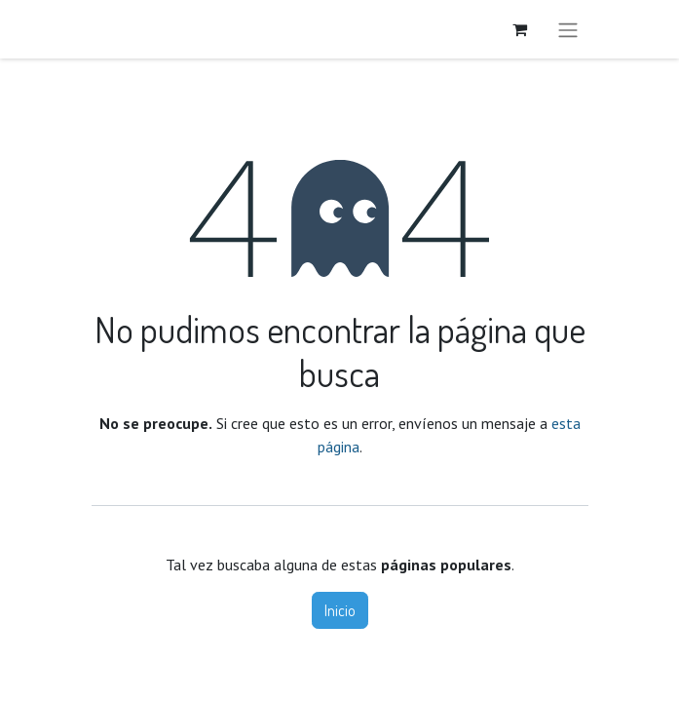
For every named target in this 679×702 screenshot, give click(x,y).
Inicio (340, 610)
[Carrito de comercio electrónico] (520, 29)
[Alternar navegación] (567, 29)
